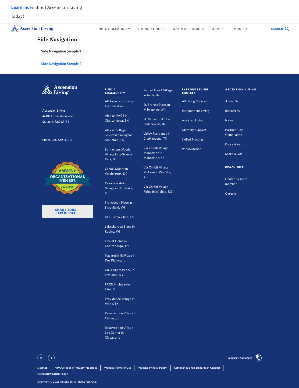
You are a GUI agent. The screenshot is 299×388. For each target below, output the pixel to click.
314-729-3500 (62, 140)
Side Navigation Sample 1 (61, 51)
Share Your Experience (66, 211)
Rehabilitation (191, 149)
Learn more (22, 7)
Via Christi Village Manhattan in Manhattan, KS (155, 153)
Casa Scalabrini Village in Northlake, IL (119, 188)
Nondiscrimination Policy (52, 373)
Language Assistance (240, 358)
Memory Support (194, 130)
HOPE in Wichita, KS (119, 217)
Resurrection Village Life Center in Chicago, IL (119, 333)
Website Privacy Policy (152, 367)
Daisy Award (234, 144)
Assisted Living (192, 120)
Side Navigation (57, 39)
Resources (232, 111)
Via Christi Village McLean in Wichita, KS (157, 172)
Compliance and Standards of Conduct (197, 367)
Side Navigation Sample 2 (61, 63)
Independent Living (195, 111)
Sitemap (42, 367)
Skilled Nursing (192, 139)
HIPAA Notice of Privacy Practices (76, 367)
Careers (230, 193)
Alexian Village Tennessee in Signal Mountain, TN (118, 135)
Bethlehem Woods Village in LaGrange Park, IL (118, 154)
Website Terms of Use (117, 367)
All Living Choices (194, 101)
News (229, 120)
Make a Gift (233, 154)
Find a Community (113, 29)
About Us (231, 101)
